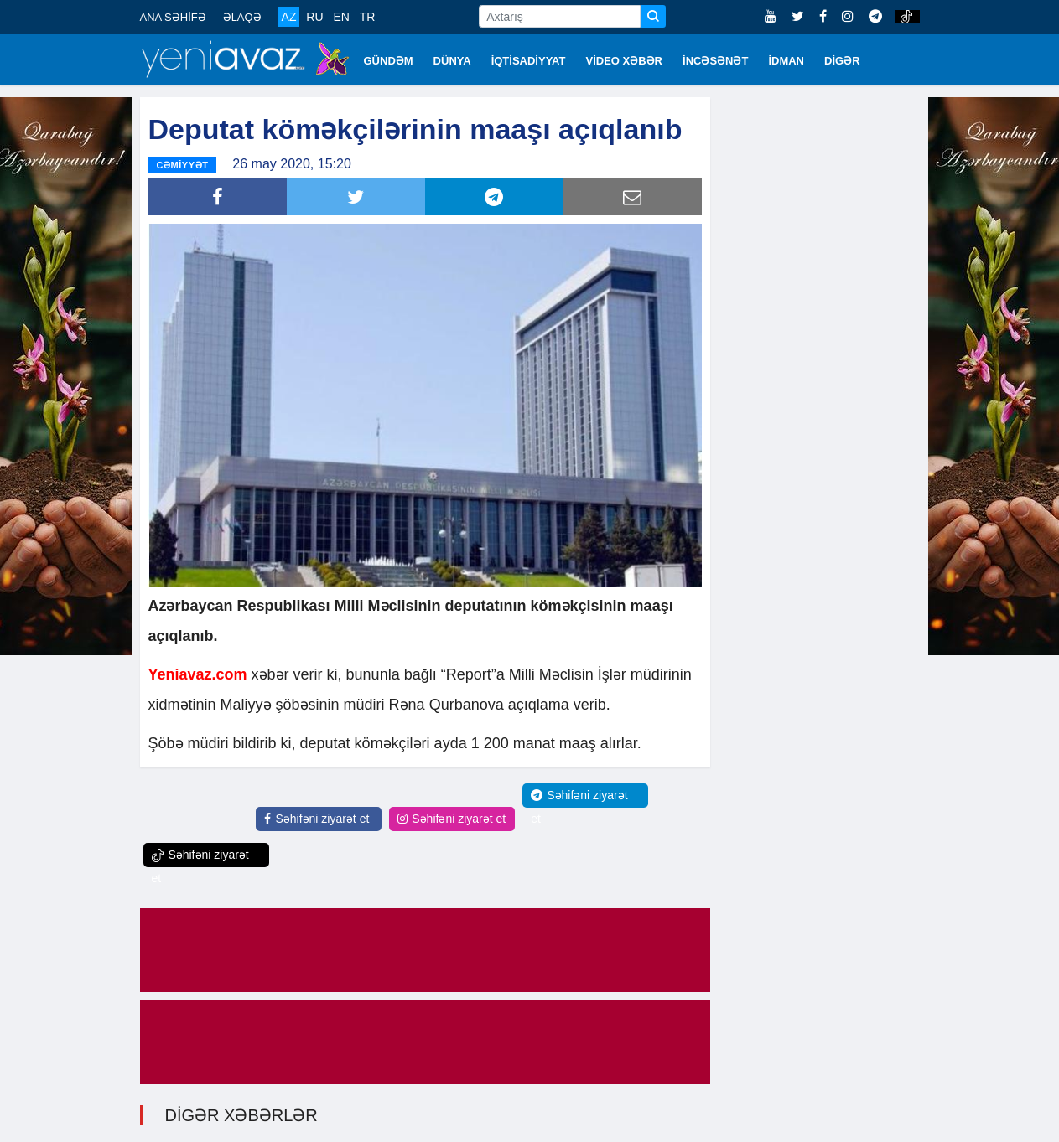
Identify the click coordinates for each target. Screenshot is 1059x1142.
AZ (289, 16)
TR (368, 16)
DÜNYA (452, 60)
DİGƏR (842, 60)
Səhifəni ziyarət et (316, 818)
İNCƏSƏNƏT (715, 60)
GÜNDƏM (388, 60)
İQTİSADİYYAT (528, 60)
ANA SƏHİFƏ (173, 17)
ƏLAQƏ (242, 17)
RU (314, 16)
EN (341, 16)
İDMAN (786, 60)
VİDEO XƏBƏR (624, 60)
